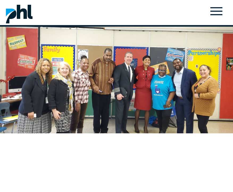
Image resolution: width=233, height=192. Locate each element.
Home (19, 14)
